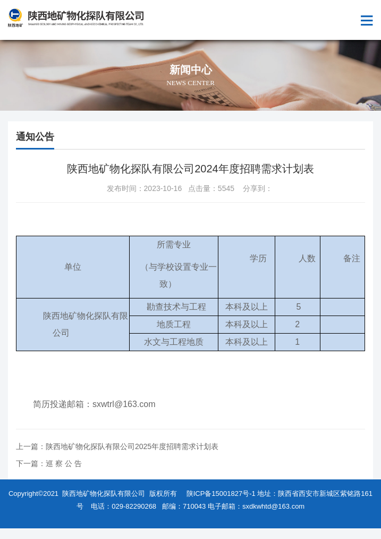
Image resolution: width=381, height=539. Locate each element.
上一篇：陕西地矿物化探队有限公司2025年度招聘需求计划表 (117, 446)
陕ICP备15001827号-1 (221, 493)
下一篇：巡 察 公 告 (49, 463)
